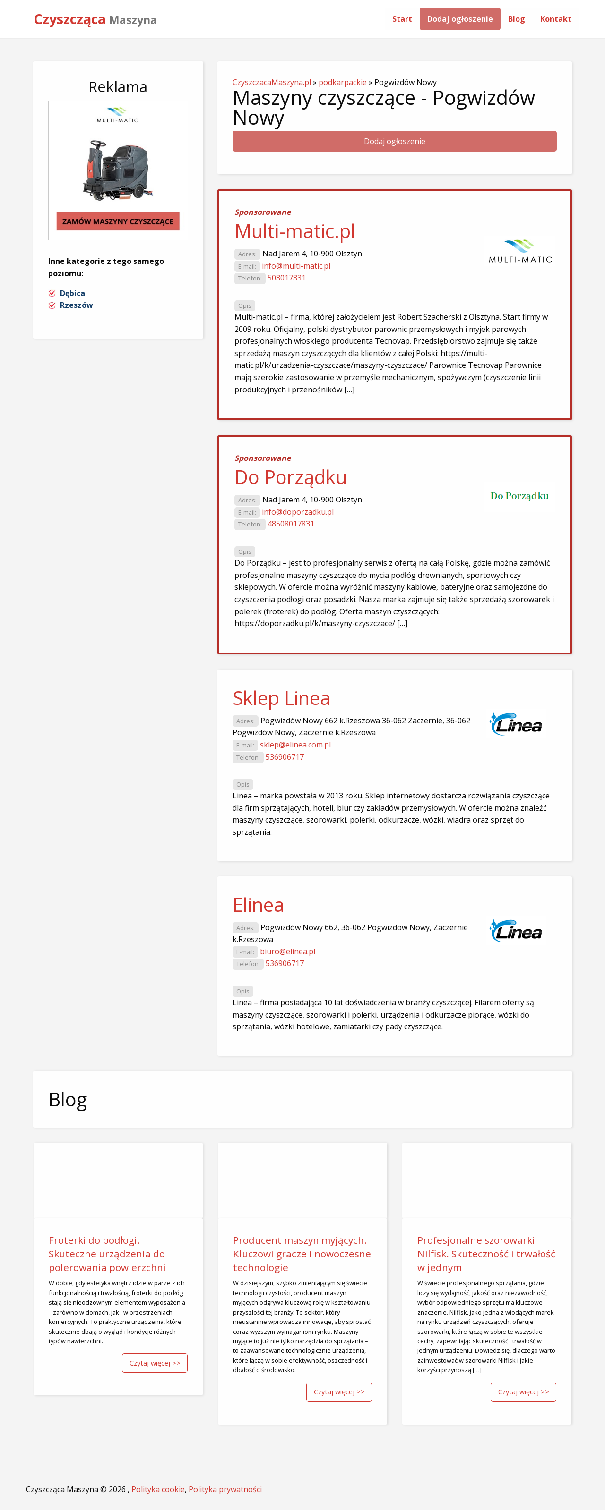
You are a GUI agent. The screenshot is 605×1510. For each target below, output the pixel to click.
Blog (516, 19)
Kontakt (555, 19)
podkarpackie (343, 82)
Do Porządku (290, 477)
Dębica (72, 293)
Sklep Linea (282, 698)
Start (402, 19)
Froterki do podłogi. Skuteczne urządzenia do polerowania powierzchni (107, 1253)
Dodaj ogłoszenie (460, 19)
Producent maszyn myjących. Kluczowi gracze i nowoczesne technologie (302, 1253)
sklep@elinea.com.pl (295, 744)
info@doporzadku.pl (298, 512)
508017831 (287, 277)
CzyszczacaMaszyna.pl (272, 82)
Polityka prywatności (225, 1489)
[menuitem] (402, 19)
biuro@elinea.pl (287, 951)
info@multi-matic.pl (296, 266)
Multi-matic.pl (294, 231)
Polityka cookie (158, 1489)
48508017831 (291, 523)
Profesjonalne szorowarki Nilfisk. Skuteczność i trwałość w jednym (486, 1253)
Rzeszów (76, 305)
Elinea (259, 904)
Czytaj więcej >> (155, 1362)
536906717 (285, 757)
